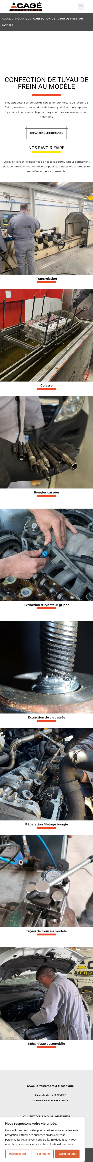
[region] (42, 1139)
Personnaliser (17, 1153)
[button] (81, 6)
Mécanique (23, 18)
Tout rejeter (42, 1153)
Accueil (7, 18)
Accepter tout (67, 1153)
